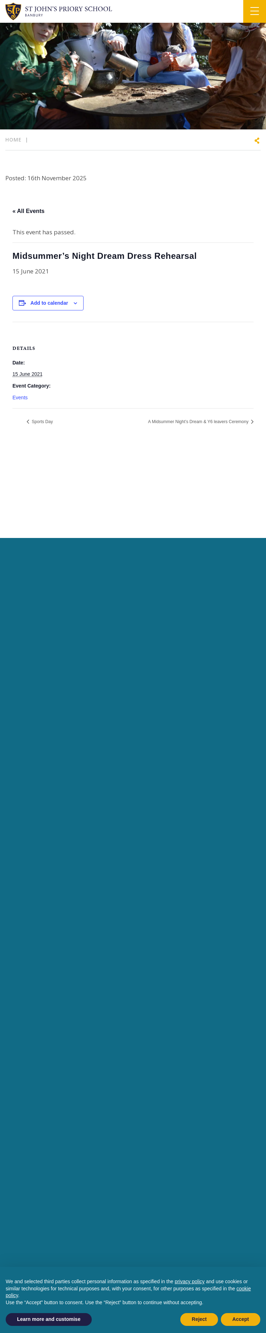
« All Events (28, 211)
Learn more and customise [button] (48, 1319)
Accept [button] (240, 1319)
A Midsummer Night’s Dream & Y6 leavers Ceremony (199, 421)
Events (20, 397)
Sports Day (42, 421)
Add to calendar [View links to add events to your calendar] (49, 303)
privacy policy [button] (189, 1281)
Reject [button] (199, 1319)
